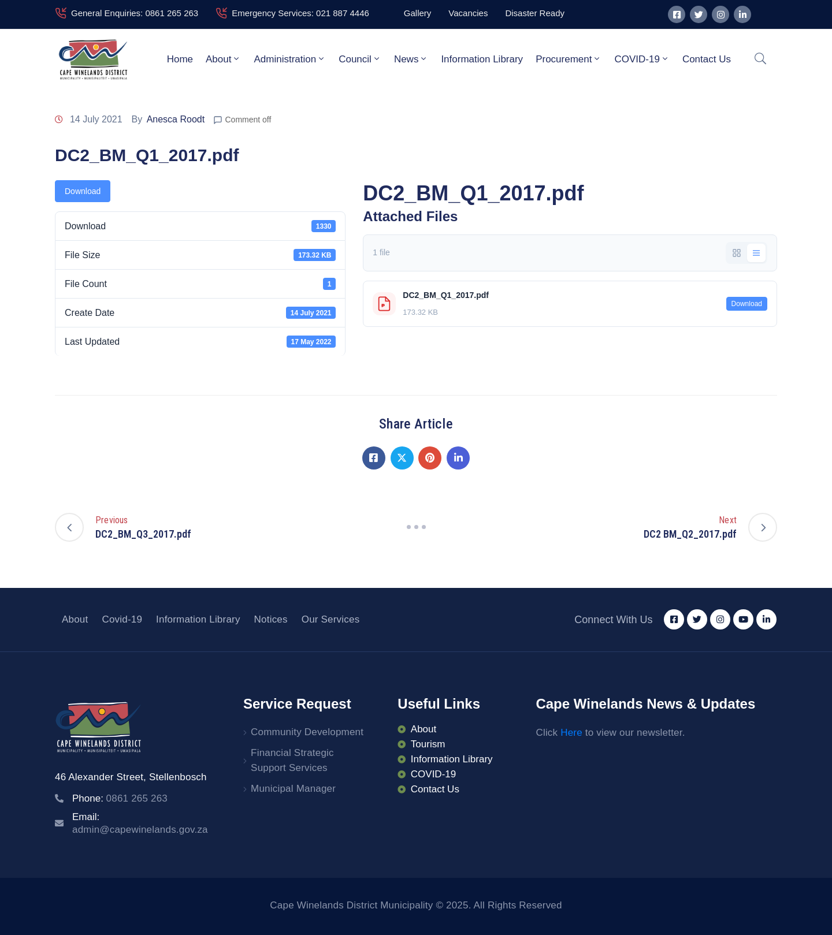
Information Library (482, 59)
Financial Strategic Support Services (292, 760)
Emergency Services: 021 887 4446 (300, 13)
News (411, 59)
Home (180, 59)
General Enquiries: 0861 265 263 (134, 13)
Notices (271, 619)
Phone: (120, 798)
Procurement (568, 59)
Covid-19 (122, 619)
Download (83, 191)
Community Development (307, 732)
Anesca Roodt (176, 119)
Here (571, 732)
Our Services (331, 619)
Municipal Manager (293, 788)
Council (360, 59)
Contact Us (706, 59)
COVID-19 (641, 59)
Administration (290, 59)
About (223, 59)
